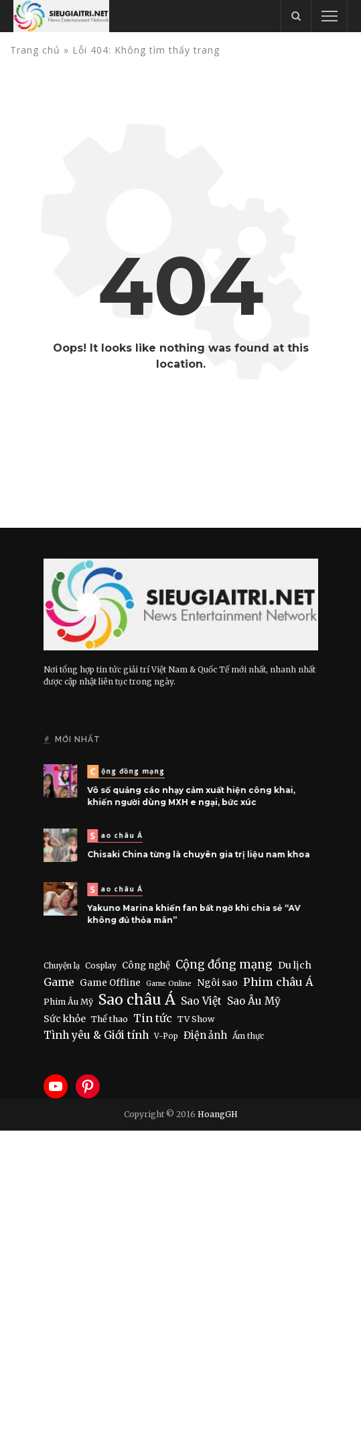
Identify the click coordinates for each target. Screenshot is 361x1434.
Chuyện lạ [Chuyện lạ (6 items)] (62, 966)
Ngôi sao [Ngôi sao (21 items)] (217, 983)
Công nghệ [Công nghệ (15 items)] (146, 965)
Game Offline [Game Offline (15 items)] (110, 983)
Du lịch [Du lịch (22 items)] (294, 965)
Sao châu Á (119, 837)
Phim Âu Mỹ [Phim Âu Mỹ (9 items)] (68, 1002)
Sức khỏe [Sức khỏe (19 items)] (65, 1019)
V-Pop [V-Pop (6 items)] (166, 1036)
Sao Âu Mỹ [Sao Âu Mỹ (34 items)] (254, 1001)
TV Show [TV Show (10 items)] (196, 1019)
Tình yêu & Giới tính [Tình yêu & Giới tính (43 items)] (96, 1035)
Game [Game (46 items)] (59, 982)
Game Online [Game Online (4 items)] (169, 983)
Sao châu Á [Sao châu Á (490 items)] (136, 1000)
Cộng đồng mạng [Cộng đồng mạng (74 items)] (224, 964)
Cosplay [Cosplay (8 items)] (101, 965)
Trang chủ (35, 50)
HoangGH (218, 1114)
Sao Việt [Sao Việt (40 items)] (201, 1001)
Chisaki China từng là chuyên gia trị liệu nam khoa (197, 854)
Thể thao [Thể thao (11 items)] (109, 1019)
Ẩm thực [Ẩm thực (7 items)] (248, 1036)
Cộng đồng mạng (129, 772)
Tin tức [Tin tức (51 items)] (152, 1018)
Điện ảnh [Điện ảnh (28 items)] (205, 1035)
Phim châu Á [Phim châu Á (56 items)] (278, 982)
